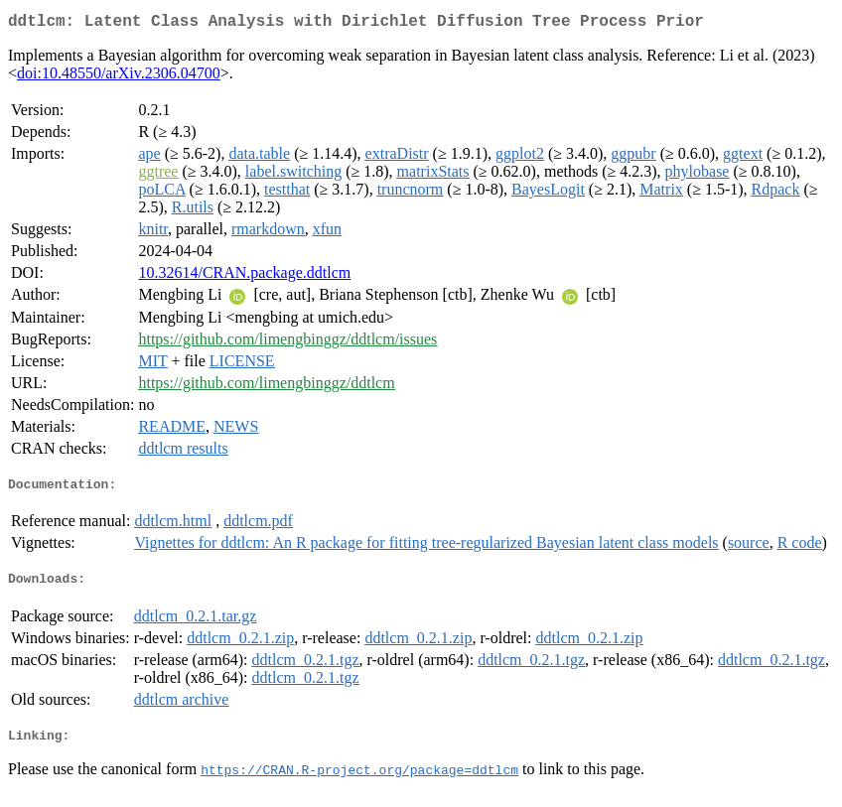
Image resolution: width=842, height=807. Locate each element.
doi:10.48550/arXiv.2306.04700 (118, 76)
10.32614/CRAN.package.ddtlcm (244, 276)
